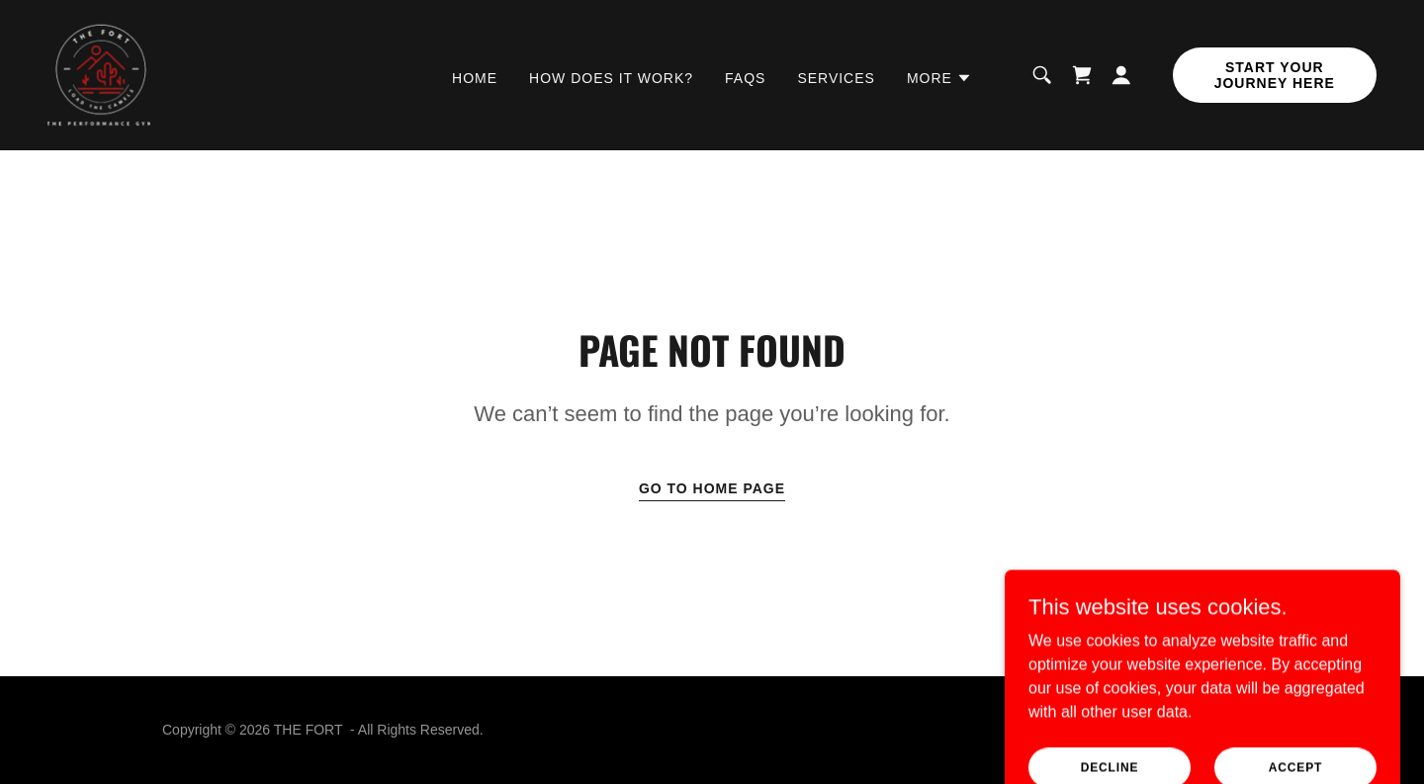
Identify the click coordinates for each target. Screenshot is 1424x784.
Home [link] (474, 78)
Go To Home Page (712, 488)
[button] (939, 78)
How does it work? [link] (611, 78)
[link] (98, 73)
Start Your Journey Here (1274, 75)
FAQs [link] (745, 78)
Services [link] (836, 78)
